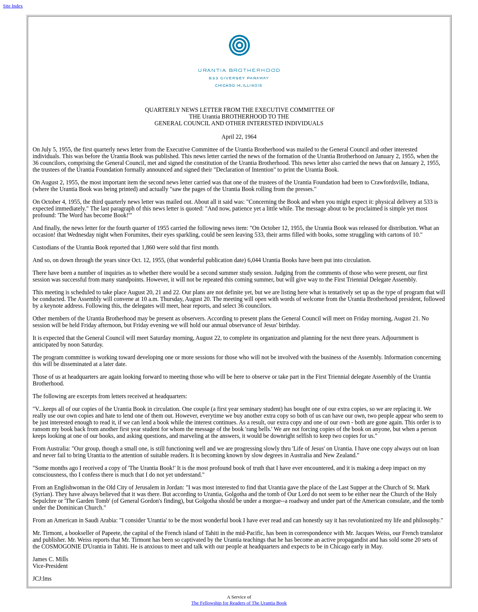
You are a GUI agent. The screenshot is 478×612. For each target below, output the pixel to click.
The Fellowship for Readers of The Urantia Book (239, 603)
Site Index (13, 6)
